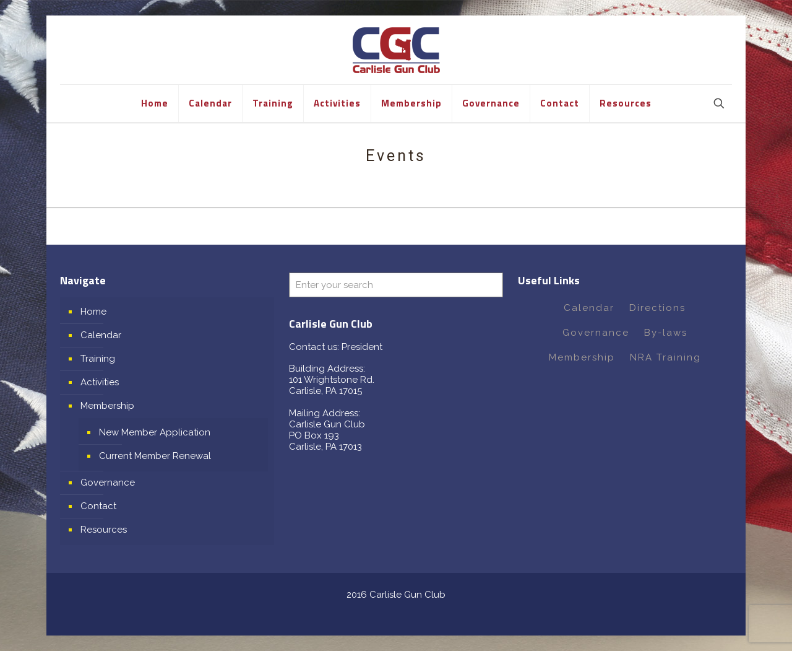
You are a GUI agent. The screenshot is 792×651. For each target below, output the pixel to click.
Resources (103, 529)
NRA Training (665, 357)
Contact (98, 506)
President (362, 346)
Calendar (100, 335)
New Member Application (154, 432)
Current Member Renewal (155, 455)
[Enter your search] (396, 285)
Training (97, 358)
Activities (99, 382)
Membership (107, 405)
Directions (657, 307)
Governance (107, 482)
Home (93, 311)
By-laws (665, 332)
